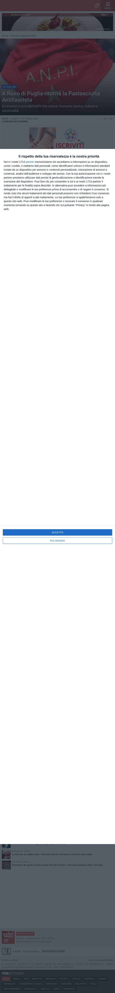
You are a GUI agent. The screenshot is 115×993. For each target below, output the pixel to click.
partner (30, 162)
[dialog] (57, 496)
